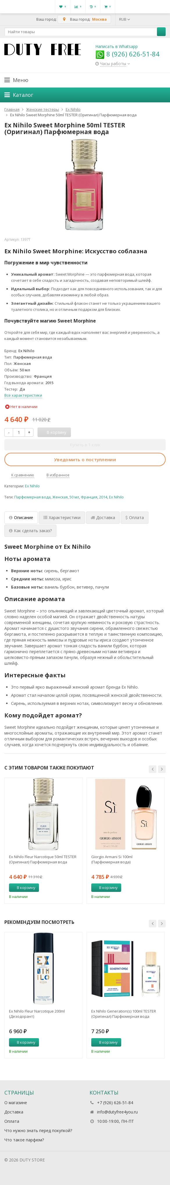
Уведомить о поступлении (85, 459)
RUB (124, 19)
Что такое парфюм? (24, 1140)
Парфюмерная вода (32, 497)
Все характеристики (23, 395)
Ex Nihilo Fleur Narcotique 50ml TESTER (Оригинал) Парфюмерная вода (42, 859)
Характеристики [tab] (61, 517)
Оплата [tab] (134, 517)
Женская (60, 497)
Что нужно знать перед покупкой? (38, 1130)
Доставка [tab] (103, 517)
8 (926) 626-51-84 (127, 53)
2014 (103, 497)
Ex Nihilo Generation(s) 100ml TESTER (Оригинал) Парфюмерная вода (123, 1013)
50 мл (74, 497)
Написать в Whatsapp (116, 46)
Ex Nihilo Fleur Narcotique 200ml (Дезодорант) (37, 1013)
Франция (89, 497)
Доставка (13, 1112)
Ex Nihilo (32, 486)
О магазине (15, 1102)
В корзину (22, 887)
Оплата (11, 1121)
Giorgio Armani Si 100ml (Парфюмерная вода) (112, 859)
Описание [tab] (21, 517)
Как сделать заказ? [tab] (30, 530)
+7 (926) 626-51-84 (115, 1102)
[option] (43, 841)
